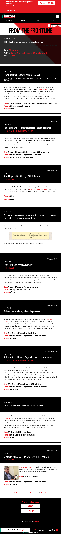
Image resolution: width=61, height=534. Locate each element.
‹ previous (21, 493)
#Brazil (13, 55)
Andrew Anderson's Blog (51, 122)
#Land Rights (52, 103)
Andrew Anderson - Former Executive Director (20, 131)
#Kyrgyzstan (14, 389)
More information (11, 10)
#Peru (12, 437)
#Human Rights (13, 50)
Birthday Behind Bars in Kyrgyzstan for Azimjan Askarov (28, 357)
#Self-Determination (43, 152)
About (37, 20)
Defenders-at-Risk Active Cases (44, 530)
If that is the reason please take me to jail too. (24, 42)
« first (15, 493)
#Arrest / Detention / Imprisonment (22, 53)
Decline (51, 2)
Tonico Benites (42, 89)
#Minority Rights (36, 384)
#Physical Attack (29, 435)
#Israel (12, 157)
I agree (42, 2)
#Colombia (13, 484)
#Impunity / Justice (29, 333)
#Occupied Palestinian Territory (24, 157)
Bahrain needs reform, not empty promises (22, 311)
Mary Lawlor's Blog (52, 170)
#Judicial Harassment (40, 53)
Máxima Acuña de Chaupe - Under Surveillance (23, 405)
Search (52, 20)
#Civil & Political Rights (15, 333)
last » (49, 493)
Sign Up (30, 511)
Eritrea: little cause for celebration (18, 264)
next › (45, 493)
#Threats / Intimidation (22, 106)
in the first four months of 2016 (38, 189)
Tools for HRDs (8, 20)
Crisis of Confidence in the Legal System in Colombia (26, 456)
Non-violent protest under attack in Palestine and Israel (27, 127)
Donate (23, 20)
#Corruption (27, 384)
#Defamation (37, 155)
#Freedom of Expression (15, 152)
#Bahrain (13, 338)
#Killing (12, 106)
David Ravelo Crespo (25, 467)
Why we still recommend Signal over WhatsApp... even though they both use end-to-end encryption (30, 216)
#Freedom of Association (15, 287)
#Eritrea (12, 292)
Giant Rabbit (36, 521)
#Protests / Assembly (30, 152)
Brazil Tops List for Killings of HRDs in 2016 (22, 176)
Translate (57, 26)
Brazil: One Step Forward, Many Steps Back (22, 74)
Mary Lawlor (10, 180)
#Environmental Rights (15, 103)
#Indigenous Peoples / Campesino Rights (35, 103)
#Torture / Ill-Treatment (22, 289)
